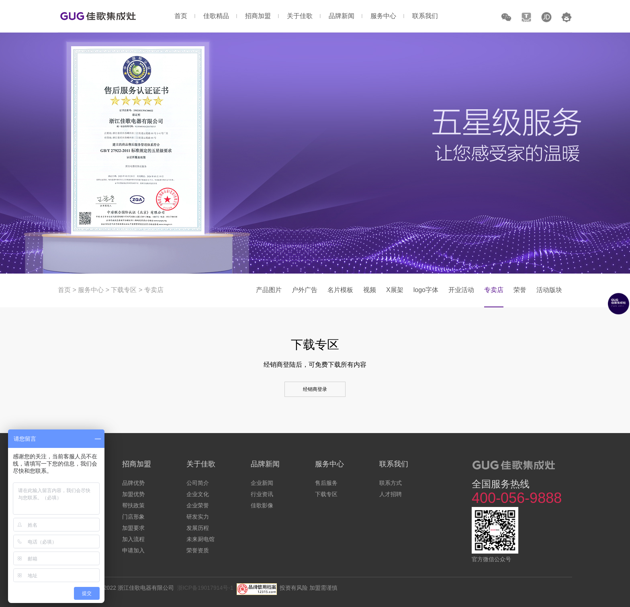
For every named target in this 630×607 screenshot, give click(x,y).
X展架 (394, 289)
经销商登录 (315, 389)
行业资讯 (262, 494)
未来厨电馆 (200, 539)
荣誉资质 (197, 550)
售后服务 (326, 483)
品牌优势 (133, 483)
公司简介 (197, 483)
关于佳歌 (300, 15)
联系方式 (390, 483)
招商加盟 (258, 15)
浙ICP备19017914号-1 (205, 588)
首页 (180, 15)
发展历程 (197, 528)
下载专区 (124, 289)
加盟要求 (133, 528)
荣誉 (519, 289)
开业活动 (461, 289)
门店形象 (133, 516)
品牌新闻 (341, 15)
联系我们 (425, 15)
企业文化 (197, 494)
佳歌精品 (216, 15)
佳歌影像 (262, 505)
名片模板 (340, 289)
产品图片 (269, 289)
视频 (369, 289)
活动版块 (549, 289)
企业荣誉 (197, 505)
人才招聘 (390, 494)
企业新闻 (262, 483)
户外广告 (304, 289)
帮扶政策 (133, 505)
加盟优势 (133, 494)
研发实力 (197, 516)
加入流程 (133, 539)
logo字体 (425, 289)
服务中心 (383, 15)
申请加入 (133, 550)
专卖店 (154, 289)
